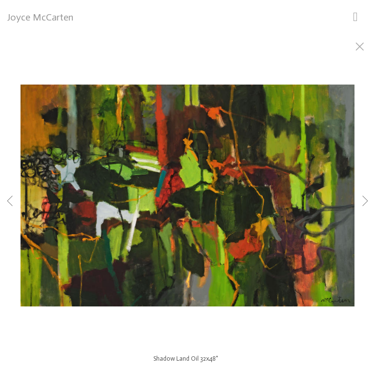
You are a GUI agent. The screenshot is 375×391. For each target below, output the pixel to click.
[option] (187, 207)
